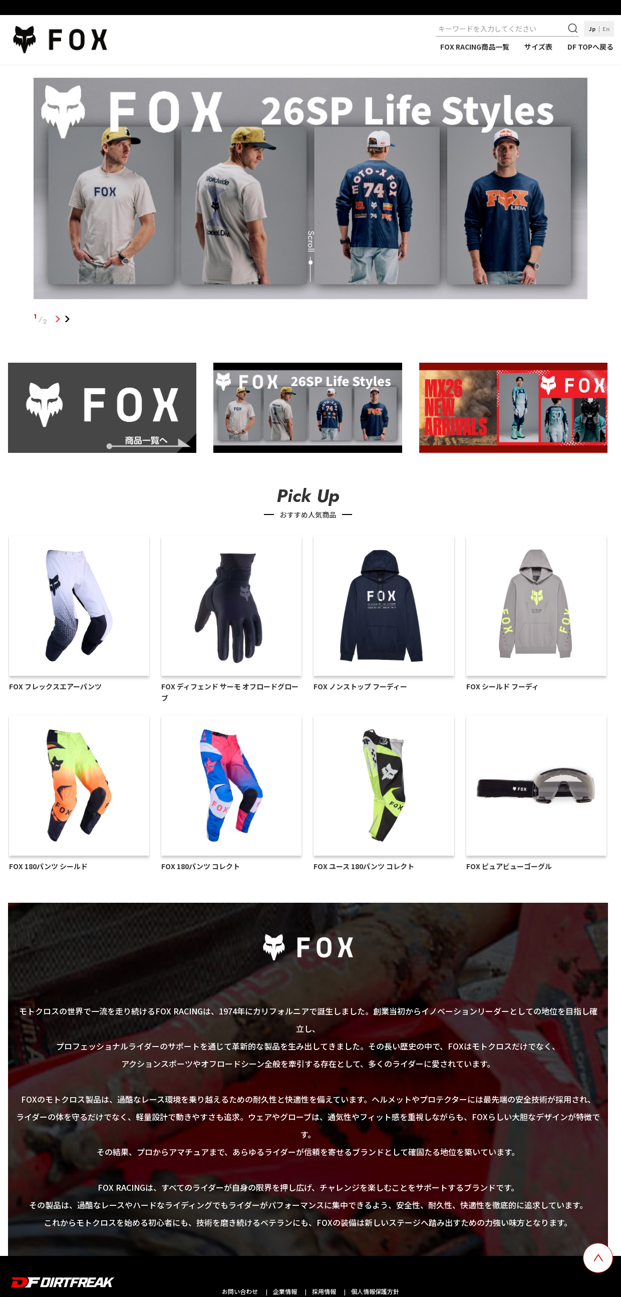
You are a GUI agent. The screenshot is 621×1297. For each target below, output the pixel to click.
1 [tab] (57, 319)
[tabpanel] (310, 190)
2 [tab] (67, 319)
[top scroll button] (598, 1258)
